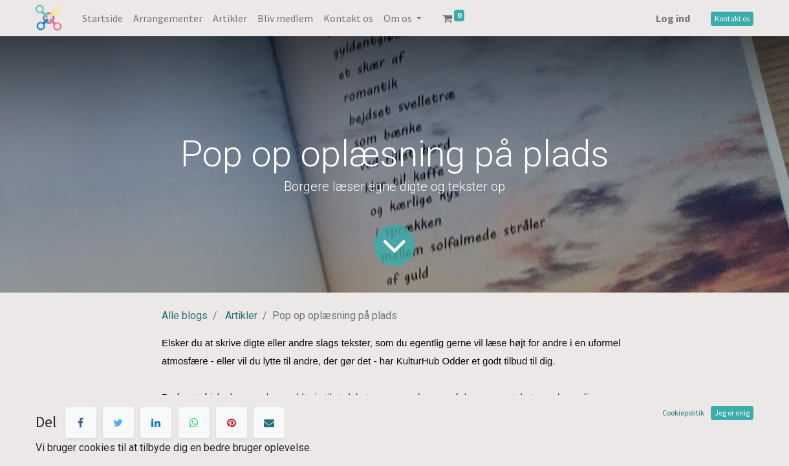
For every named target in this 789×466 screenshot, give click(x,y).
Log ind (673, 18)
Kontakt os (732, 18)
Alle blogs (185, 315)
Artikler (241, 315)
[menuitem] (102, 18)
